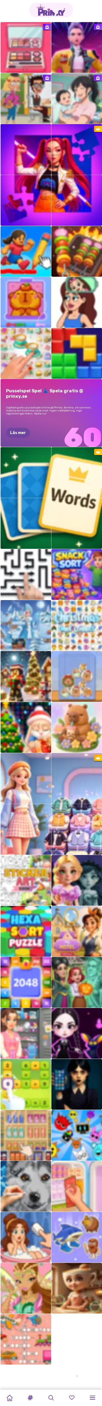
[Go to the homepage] (51, 10)
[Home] (9, 1398)
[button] (30, 1398)
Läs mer (18, 432)
